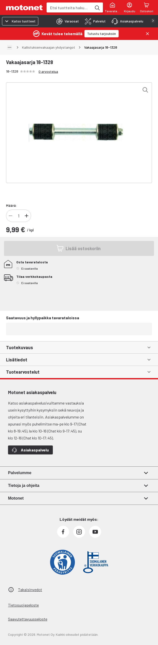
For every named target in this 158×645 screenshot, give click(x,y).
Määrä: (11, 205)
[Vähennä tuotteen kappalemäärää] (10, 216)
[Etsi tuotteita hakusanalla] (97, 7)
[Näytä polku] (9, 47)
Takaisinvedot (30, 589)
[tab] (66, 21)
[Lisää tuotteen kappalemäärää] (26, 216)
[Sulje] (147, 33)
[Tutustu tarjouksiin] (101, 33)
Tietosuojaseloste (23, 605)
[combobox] (69, 7)
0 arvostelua (48, 71)
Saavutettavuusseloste (27, 619)
